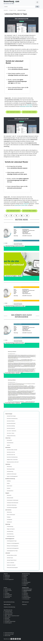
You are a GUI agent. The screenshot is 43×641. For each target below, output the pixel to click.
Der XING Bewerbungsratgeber (12, 507)
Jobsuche (25, 579)
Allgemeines (7, 575)
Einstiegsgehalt (9, 519)
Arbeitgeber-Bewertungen (10, 621)
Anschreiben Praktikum (11, 421)
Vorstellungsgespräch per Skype (12, 550)
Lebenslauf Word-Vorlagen (11, 416)
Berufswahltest (9, 440)
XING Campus (7, 617)
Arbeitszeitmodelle (10, 497)
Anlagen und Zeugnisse (11, 529)
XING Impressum (25, 602)
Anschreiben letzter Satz (11, 454)
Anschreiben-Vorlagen (27, 589)
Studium (8, 483)
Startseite (6, 10)
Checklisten (25, 593)
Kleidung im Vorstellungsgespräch (12, 545)
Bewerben (6, 573)
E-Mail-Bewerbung (10, 526)
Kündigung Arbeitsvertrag (11, 435)
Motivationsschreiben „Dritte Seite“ (13, 462)
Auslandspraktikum (10, 490)
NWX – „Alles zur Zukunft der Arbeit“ (12, 615)
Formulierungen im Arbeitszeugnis (12, 500)
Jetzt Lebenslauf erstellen (13, 112)
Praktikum (8, 488)
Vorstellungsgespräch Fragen (12, 540)
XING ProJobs (7, 620)
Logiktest (8, 445)
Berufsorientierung (26, 573)
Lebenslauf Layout (10, 557)
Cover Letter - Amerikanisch (11, 430)
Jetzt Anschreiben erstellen (29, 112)
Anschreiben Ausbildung (11, 425)
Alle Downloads (26, 599)
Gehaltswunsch (9, 522)
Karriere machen (8, 590)
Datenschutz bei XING (9, 634)
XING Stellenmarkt (8, 614)
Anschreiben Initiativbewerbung (12, 418)
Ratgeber (25, 591)
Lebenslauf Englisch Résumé (11, 560)
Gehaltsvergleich (8, 622)
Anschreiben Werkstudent (11, 423)
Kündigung (8, 517)
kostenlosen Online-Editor (26, 106)
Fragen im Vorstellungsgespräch (12, 476)
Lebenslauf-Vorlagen (21, 10)
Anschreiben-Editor (9, 613)
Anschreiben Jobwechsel (11, 428)
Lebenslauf (29, 105)
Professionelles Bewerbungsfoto (12, 567)
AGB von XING (7, 635)
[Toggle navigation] (37, 2)
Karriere (5, 587)
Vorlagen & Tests (12, 10)
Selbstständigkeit (26, 582)
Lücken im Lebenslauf (10, 562)
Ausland (24, 585)
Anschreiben (7, 576)
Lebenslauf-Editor (8, 611)
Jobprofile (25, 581)
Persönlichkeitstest (10, 442)
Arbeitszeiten (9, 495)
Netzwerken (25, 583)
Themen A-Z (24, 604)
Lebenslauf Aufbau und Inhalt (12, 555)
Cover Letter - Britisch (10, 433)
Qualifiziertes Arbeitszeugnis (11, 473)
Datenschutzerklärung (9, 632)
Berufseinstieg (8, 589)
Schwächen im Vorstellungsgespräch (13, 543)
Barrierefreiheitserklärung (9, 602)
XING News (7, 618)
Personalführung (8, 596)
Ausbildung (9, 480)
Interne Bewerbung (10, 533)
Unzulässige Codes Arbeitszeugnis (12, 502)
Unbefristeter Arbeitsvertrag (11, 505)
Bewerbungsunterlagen (11, 469)
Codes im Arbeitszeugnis (11, 514)
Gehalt (6, 591)
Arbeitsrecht (7, 597)
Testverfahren (26, 596)
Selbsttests (25, 594)
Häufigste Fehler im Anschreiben (12, 459)
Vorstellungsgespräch (9, 579)
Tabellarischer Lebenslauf (11, 565)
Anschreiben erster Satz (11, 452)
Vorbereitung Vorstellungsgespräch (13, 548)
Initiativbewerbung (10, 471)
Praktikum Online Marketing (9, 607)
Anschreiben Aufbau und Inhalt (12, 449)
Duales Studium (9, 485)
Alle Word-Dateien (27, 597)
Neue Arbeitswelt (8, 594)
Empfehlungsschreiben (10, 536)
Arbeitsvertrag (9, 466)
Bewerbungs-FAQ (7, 604)
